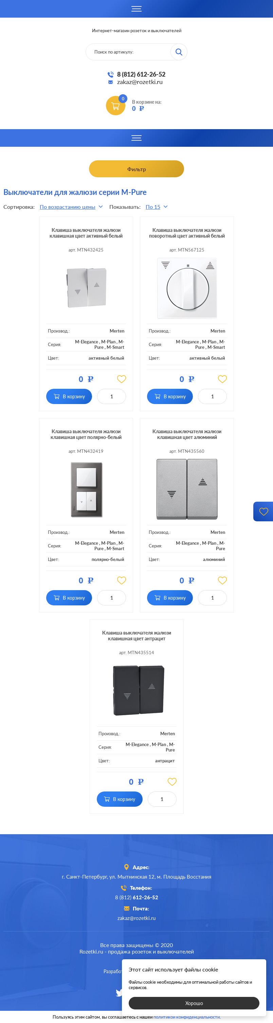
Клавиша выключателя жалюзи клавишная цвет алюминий (186, 434)
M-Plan (108, 341)
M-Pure (220, 545)
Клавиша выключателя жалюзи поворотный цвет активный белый (187, 233)
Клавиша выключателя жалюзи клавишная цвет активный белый (86, 233)
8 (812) (136, 897)
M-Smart (115, 347)
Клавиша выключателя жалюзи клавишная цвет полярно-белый (86, 434)
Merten (117, 331)
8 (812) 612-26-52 (141, 74)
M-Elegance (86, 341)
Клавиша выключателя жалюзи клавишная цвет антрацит (136, 635)
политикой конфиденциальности (186, 1017)
